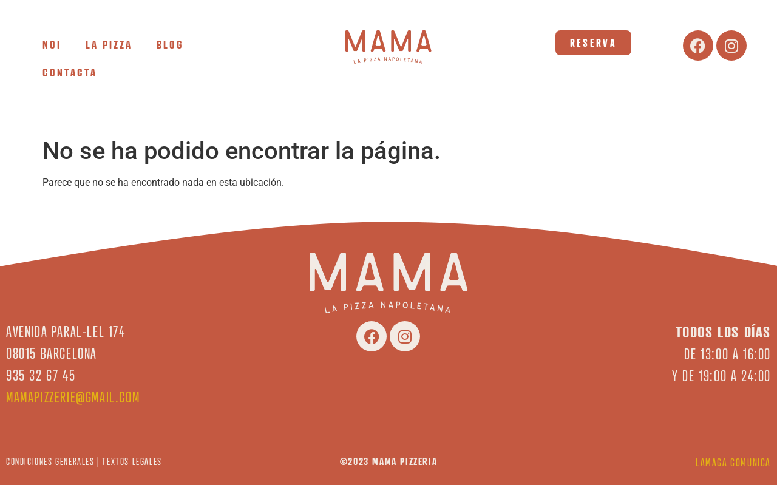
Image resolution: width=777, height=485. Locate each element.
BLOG (170, 44)
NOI (51, 44)
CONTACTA (69, 72)
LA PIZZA (109, 44)
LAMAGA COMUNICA (733, 462)
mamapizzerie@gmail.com (73, 397)
